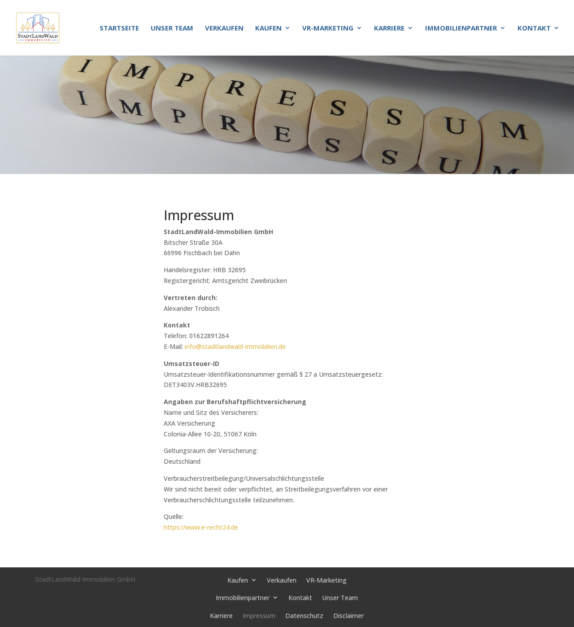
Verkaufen (224, 28)
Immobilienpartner (461, 28)
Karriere (389, 28)
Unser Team (172, 28)
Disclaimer (348, 615)
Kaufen (268, 28)
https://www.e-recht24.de (201, 527)
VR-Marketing (327, 28)
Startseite (119, 28)
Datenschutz (304, 615)
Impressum (259, 615)
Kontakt (534, 28)
